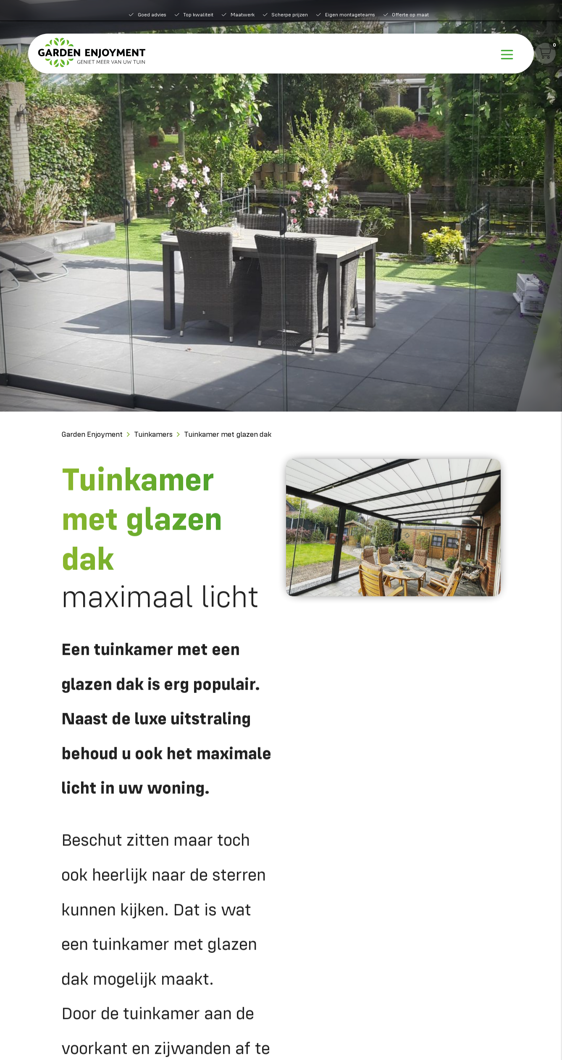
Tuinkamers (153, 434)
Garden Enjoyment (92, 434)
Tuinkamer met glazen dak (227, 434)
